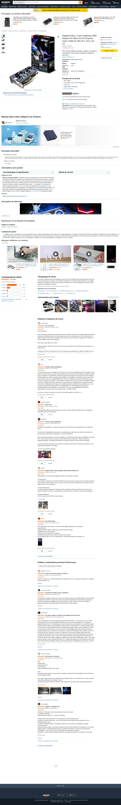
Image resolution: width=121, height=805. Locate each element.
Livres (73, 6)
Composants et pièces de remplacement (17, 31)
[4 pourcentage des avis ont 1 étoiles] (13, 296)
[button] (4, 6)
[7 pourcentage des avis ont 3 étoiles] (13, 290)
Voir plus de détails (68, 88)
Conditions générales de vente (41, 800)
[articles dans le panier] (116, 2)
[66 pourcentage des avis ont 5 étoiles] (13, 285)
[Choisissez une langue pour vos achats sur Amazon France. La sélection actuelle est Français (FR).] (86, 3)
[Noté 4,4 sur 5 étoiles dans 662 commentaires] (26, 268)
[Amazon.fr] (6, 2)
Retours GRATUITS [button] (68, 57)
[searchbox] (52, 2)
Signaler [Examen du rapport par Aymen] (50, 514)
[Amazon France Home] (46, 795)
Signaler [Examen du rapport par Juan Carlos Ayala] (40, 606)
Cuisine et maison (104, 6)
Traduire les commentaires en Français (48, 586)
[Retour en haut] (60, 787)
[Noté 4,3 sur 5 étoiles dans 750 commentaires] (93, 268)
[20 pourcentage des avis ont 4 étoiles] (13, 288)
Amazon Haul (12, 6)
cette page (70, 108)
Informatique (4, 31)
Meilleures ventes (22, 6)
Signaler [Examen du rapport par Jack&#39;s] (50, 551)
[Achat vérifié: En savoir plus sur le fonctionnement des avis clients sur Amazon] (41, 329)
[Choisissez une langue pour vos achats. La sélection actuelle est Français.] (61, 795)
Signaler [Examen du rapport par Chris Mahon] (40, 647)
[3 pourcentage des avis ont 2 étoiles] (13, 293)
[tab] (42, 291)
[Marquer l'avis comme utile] (42, 359)
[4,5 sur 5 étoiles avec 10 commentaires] (66, 22)
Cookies (66, 800)
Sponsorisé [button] (116, 146)
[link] (26, 24)
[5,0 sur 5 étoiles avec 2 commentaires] (26, 22)
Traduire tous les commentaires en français (50, 566)
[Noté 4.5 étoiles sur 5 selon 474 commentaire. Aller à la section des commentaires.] (68, 138)
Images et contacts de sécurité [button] (9, 227)
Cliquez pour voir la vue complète (33, 90)
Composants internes (32, 31)
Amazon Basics (54, 6)
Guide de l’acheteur (82, 6)
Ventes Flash (31, 6)
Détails (115, 42)
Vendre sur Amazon (65, 6)
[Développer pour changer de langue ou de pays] (67, 795)
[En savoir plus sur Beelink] (22, 123)
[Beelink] (21, 135)
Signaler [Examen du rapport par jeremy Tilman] (50, 359)
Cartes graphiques (42, 31)
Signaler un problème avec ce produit (73, 103)
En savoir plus (35, 191)
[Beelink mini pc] (21, 121)
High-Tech (113, 6)
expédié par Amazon (106, 47)
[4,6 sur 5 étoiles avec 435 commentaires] (106, 20)
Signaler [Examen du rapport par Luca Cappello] (40, 738)
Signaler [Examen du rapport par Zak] (50, 397)
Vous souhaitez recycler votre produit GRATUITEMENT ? (19, 95)
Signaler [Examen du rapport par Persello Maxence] (50, 414)
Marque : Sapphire (67, 46)
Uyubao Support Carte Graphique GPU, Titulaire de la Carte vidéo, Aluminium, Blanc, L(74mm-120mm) (59, 265)
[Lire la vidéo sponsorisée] (22, 254)
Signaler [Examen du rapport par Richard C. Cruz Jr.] (40, 583)
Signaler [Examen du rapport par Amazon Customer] (40, 697)
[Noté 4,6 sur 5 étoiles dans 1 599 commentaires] (60, 268)
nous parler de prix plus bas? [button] (18, 196)
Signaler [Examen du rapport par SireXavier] (50, 463)
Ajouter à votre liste (107, 58)
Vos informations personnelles (56, 800)
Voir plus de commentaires (45, 556)
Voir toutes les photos (113, 297)
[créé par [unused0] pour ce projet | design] (7, 121)
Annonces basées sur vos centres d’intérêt (78, 800)
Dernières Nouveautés (43, 6)
